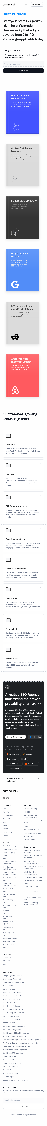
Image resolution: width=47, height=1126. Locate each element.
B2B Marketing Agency (8, 901)
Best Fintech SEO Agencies (13, 1053)
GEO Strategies (8, 1077)
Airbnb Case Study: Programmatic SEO (31, 873)
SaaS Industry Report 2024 (12, 979)
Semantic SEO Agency (8, 912)
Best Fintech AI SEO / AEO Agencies (16, 1033)
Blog (4, 822)
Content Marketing (30, 809)
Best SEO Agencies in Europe (13, 1070)
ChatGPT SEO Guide (10, 989)
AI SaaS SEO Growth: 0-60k (32, 887)
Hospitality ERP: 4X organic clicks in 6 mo (31, 862)
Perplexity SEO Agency (8, 934)
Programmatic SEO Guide (12, 992)
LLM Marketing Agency (8, 857)
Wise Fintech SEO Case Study (32, 893)
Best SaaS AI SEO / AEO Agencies (15, 1036)
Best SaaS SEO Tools (10, 1066)
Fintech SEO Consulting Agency (10, 884)
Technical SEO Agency (8, 928)
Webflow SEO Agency (8, 923)
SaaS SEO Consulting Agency (10, 879)
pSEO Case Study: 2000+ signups (33, 898)
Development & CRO (31, 830)
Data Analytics (29, 836)
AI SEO (26, 826)
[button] (26, 4)
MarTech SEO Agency (8, 917)
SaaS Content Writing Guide (13, 1009)
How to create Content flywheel (14, 996)
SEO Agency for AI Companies (9, 863)
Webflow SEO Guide (10, 1023)
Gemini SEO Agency (10, 941)
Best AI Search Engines (11, 1073)
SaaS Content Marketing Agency (9, 868)
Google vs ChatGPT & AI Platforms (15, 1080)
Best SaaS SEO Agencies (12, 1030)
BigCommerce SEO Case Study (33, 882)
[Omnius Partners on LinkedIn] (4, 798)
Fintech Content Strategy (12, 1063)
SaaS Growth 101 (9, 1002)
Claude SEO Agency (10, 938)
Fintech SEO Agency (10, 849)
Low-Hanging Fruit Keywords (13, 1013)
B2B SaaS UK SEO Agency (9, 906)
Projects (6, 812)
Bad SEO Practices (9, 986)
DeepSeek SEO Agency (8, 946)
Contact (5, 829)
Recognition (7, 819)
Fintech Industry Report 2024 (13, 982)
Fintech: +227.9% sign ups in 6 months (33, 857)
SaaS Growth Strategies (11, 1006)
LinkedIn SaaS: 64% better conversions (33, 868)
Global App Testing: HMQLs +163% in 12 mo (32, 904)
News (5, 825)
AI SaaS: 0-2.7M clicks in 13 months (32, 851)
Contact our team (14, 737)
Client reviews (8, 815)
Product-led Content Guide (13, 1019)
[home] (9, 4)
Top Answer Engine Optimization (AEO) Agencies (21, 1043)
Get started (36, 4)
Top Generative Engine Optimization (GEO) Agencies (22, 1040)
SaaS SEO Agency (9, 846)
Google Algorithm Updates (12, 976)
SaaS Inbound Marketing (12, 1060)
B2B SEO (27, 812)
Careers (6, 836)
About (5, 809)
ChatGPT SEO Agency (8, 890)
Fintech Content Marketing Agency (9, 873)
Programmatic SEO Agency (33, 833)
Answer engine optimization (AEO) (34, 822)
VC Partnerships (8, 832)
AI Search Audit (29, 840)
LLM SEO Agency (9, 853)
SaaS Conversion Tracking (12, 999)
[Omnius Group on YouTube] (7, 798)
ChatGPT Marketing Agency (10, 895)
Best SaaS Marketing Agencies (14, 1026)
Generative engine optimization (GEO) (30, 816)
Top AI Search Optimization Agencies (16, 1046)
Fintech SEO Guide (9, 1056)
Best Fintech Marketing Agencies (15, 1050)
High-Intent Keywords (11, 1016)
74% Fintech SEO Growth (33, 877)
